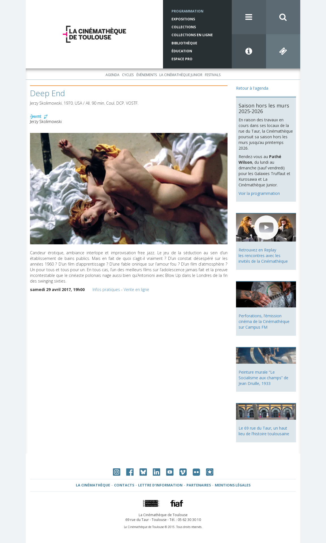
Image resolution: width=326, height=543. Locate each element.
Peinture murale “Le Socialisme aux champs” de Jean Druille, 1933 (263, 377)
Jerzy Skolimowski (46, 121)
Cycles (128, 74)
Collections (183, 27)
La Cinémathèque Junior (180, 74)
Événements (146, 74)
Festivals (212, 74)
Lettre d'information (160, 485)
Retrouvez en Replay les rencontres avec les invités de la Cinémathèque (263, 255)
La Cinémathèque (93, 485)
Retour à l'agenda (252, 88)
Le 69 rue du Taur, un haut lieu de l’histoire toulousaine (264, 430)
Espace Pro (181, 59)
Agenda (112, 74)
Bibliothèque (184, 43)
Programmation (187, 11)
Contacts (124, 485)
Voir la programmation (259, 193)
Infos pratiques (106, 289)
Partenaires (198, 485)
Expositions (183, 19)
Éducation (181, 51)
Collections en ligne (192, 35)
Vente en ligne (136, 289)
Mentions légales (232, 485)
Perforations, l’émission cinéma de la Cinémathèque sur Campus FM (264, 321)
